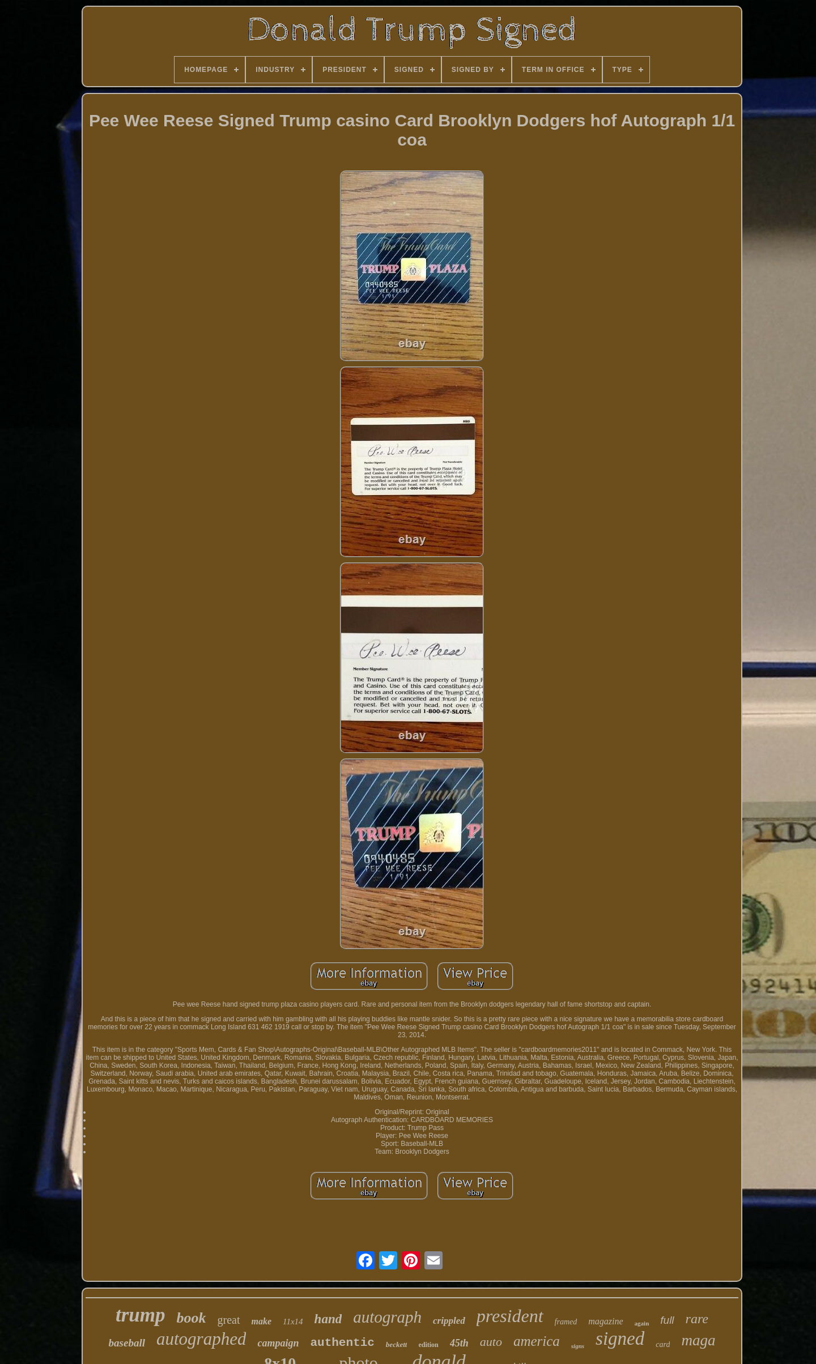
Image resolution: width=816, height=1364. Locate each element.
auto (491, 1342)
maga (698, 1340)
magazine (605, 1321)
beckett (396, 1344)
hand (328, 1319)
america (536, 1341)
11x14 (293, 1321)
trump (140, 1315)
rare (697, 1318)
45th (459, 1343)
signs (577, 1345)
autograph (387, 1317)
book (191, 1318)
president (510, 1316)
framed (566, 1322)
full (667, 1320)
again (642, 1323)
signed (620, 1338)
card (663, 1344)
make (262, 1321)
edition (428, 1345)
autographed (201, 1339)
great (229, 1320)
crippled (449, 1320)
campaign (278, 1343)
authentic (342, 1342)
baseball (127, 1343)
